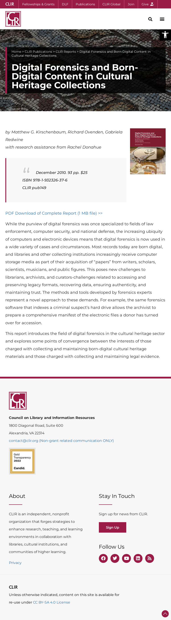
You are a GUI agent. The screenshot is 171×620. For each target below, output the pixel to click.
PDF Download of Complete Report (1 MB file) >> (53, 213)
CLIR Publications (38, 52)
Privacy (15, 563)
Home (16, 52)
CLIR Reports (66, 52)
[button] (165, 34)
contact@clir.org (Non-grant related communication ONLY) (61, 441)
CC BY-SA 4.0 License (51, 602)
